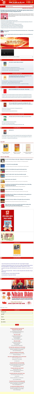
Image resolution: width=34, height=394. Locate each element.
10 (24, 156)
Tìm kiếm (17, 324)
